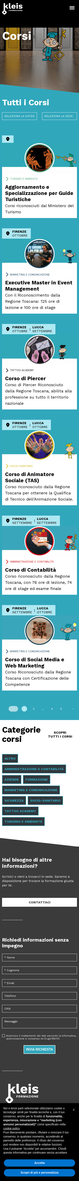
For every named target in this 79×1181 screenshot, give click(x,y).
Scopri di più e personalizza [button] (39, 1172)
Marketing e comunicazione (30, 274)
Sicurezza (14, 800)
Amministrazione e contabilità (32, 561)
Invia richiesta (39, 1049)
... (42, 708)
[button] (73, 1109)
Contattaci (39, 902)
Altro (10, 758)
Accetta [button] (39, 1163)
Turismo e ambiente (24, 178)
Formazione (36, 779)
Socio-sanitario (21, 466)
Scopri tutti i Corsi (60, 734)
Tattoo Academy (22, 370)
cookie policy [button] (11, 1128)
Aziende (12, 779)
